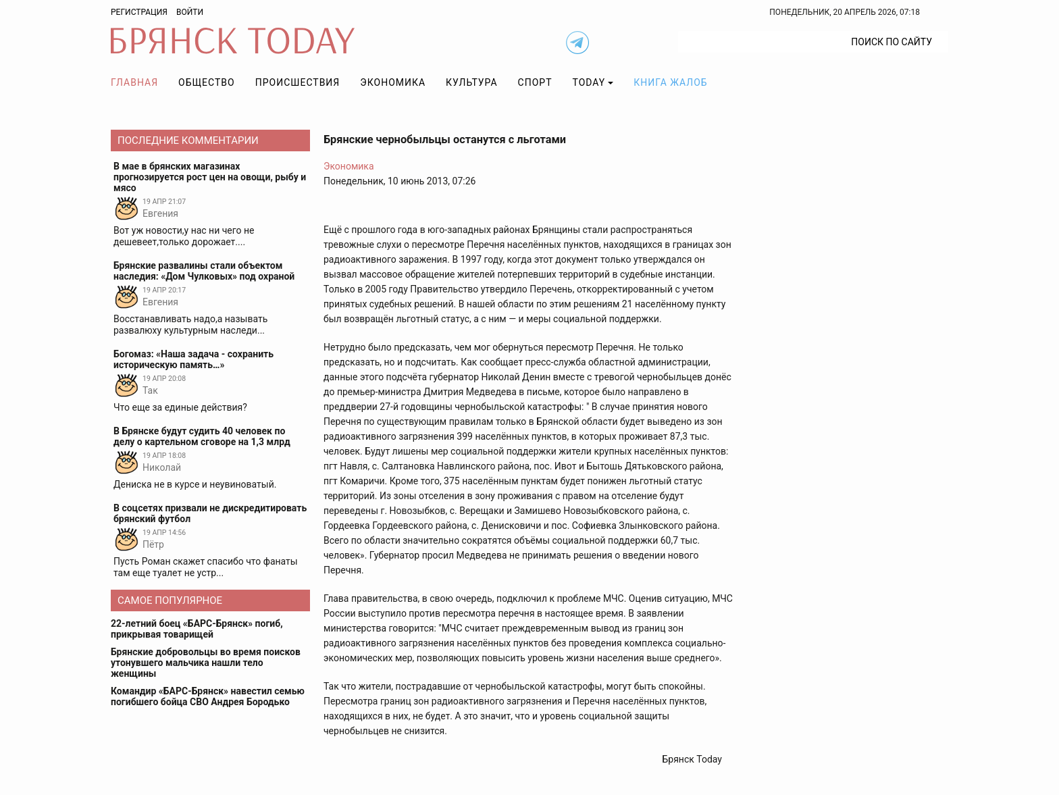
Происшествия (297, 82)
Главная (134, 82)
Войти (189, 12)
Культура (471, 82)
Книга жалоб (670, 82)
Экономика (392, 82)
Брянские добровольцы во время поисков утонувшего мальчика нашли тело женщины (206, 662)
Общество (206, 82)
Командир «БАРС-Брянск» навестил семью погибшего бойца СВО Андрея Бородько (208, 696)
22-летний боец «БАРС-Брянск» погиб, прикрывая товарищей (197, 629)
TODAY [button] (589, 82)
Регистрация (139, 12)
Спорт (535, 82)
